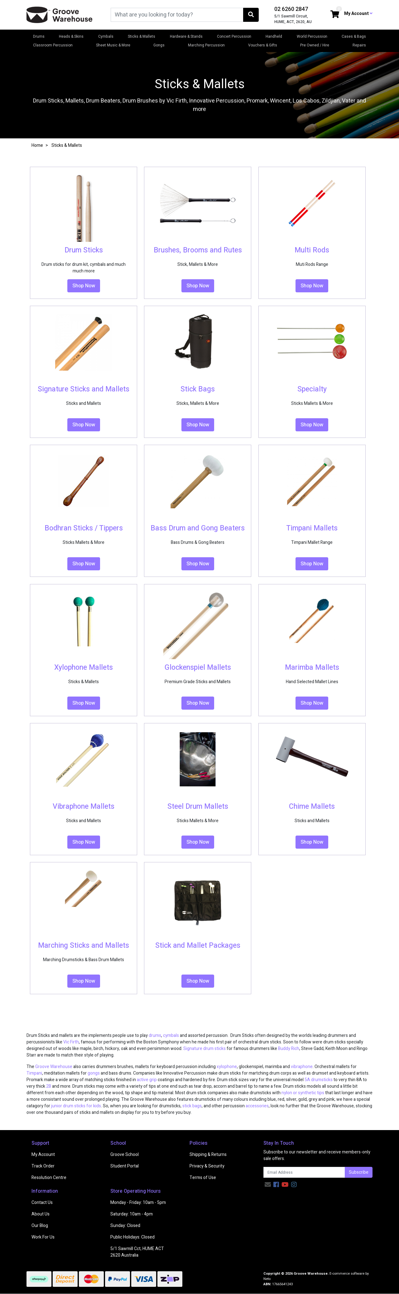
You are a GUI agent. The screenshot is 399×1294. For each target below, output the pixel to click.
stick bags (192, 1106)
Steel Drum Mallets (197, 807)
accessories (257, 1106)
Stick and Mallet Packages (197, 946)
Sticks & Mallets (141, 36)
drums (155, 1035)
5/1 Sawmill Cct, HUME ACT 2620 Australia (137, 1251)
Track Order (43, 1166)
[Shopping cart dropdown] (335, 15)
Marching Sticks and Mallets (83, 946)
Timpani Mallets (312, 528)
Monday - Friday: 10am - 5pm (138, 1202)
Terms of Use (203, 1177)
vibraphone (302, 1066)
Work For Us (43, 1237)
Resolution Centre (48, 1177)
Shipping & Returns (208, 1154)
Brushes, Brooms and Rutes (198, 250)
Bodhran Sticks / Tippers (84, 528)
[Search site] (251, 15)
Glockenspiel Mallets (198, 668)
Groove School (124, 1154)
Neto (267, 1279)
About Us (40, 1214)
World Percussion (312, 36)
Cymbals (105, 36)
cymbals (171, 1035)
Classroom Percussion (53, 45)
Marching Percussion (206, 45)
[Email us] (268, 1184)
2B (48, 1086)
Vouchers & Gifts (262, 45)
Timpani (34, 1073)
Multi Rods (312, 250)
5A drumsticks (319, 1079)
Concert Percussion (234, 36)
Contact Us (42, 1202)
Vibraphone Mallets (83, 807)
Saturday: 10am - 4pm (131, 1214)
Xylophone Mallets (83, 668)
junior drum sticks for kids (76, 1106)
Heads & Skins (71, 36)
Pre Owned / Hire (314, 45)
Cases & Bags (354, 36)
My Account (43, 1154)
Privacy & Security (207, 1166)
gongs (94, 1073)
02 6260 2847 (291, 9)
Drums (39, 36)
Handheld (274, 36)
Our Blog (39, 1225)
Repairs (359, 45)
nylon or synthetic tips (302, 1093)
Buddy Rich (288, 1048)
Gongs (159, 45)
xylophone (227, 1066)
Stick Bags (197, 389)
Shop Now (83, 286)
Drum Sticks (84, 250)
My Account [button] (358, 13)
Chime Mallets (312, 807)
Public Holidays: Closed (132, 1237)
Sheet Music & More (113, 45)
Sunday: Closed (125, 1225)
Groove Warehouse (53, 1066)
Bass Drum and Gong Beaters (198, 528)
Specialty (312, 389)
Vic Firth (71, 1042)
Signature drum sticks (204, 1048)
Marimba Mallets (312, 668)
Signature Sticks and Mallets (83, 389)
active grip (147, 1079)
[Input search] (177, 15)
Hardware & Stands (186, 36)
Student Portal (124, 1166)
